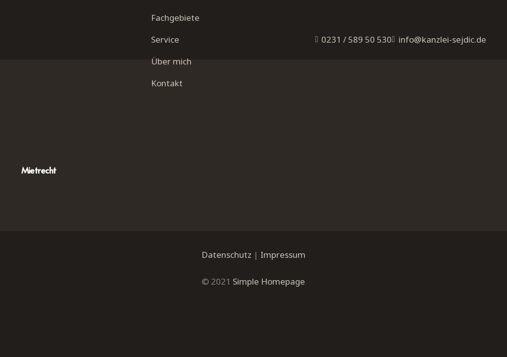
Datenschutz (227, 254)
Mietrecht (38, 170)
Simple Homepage (269, 281)
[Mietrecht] (131, 95)
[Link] (80, 40)
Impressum (282, 254)
